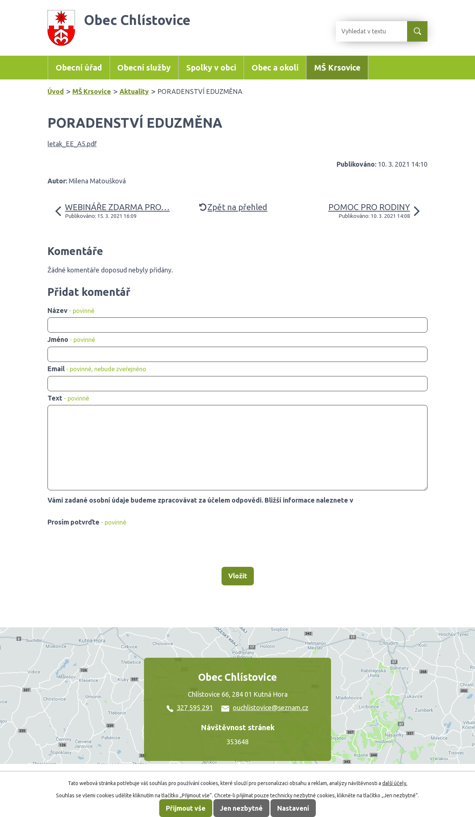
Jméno (71, 339)
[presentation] (104, 547)
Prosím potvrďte (87, 522)
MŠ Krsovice (337, 67)
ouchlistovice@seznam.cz (264, 707)
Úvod (56, 91)
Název (71, 310)
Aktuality (134, 91)
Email (97, 368)
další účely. (394, 783)
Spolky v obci (211, 67)
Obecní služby (144, 67)
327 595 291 (190, 707)
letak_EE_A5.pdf (72, 143)
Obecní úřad (79, 67)
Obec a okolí (275, 67)
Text (68, 398)
